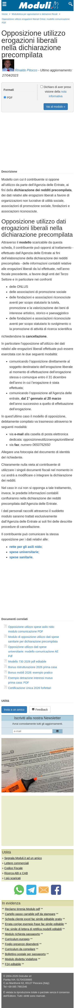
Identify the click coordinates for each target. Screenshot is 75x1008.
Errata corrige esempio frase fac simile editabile (34, 924)
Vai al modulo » (55, 106)
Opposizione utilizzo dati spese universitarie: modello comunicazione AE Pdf (33, 651)
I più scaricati (12, 878)
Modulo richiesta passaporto (22, 934)
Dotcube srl (25, 976)
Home (5, 14)
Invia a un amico (14, 709)
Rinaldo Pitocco (26, 70)
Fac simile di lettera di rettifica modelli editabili (33, 929)
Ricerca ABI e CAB (16, 873)
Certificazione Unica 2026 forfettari (29, 688)
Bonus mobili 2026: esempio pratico (30, 672)
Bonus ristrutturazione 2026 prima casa (32, 667)
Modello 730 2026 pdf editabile (27, 661)
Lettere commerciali (16, 863)
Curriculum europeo (17, 939)
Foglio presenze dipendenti (22, 944)
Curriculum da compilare (20, 949)
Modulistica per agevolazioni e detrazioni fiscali (35, 14)
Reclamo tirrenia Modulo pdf (22, 909)
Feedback (40, 709)
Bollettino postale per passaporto (25, 954)
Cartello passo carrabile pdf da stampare (30, 914)
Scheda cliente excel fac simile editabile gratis (33, 919)
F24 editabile (13, 964)
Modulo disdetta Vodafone (21, 959)
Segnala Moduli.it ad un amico (23, 858)
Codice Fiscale (13, 868)
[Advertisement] (38, 141)
